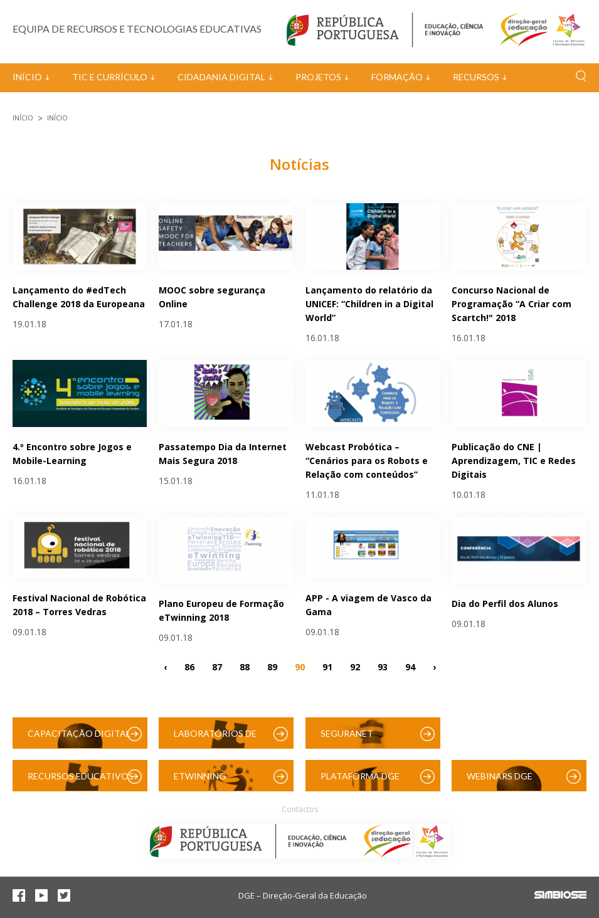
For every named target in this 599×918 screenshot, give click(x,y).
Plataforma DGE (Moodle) (360, 781)
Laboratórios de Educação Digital (218, 738)
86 (189, 666)
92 (355, 666)
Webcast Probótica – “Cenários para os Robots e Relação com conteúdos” (366, 460)
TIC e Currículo (109, 76)
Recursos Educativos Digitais (81, 781)
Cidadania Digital (221, 76)
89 (272, 666)
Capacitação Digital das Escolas (79, 738)
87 (217, 666)
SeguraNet (347, 733)
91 (327, 666)
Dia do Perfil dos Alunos (505, 603)
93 (383, 666)
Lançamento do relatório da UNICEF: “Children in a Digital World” (369, 304)
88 (245, 666)
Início (27, 76)
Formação (397, 76)
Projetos (318, 76)
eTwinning (200, 776)
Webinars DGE (500, 776)
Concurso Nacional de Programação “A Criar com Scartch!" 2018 (511, 304)
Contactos (300, 809)
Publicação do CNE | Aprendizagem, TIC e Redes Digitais (514, 460)
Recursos (476, 76)
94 (410, 666)
